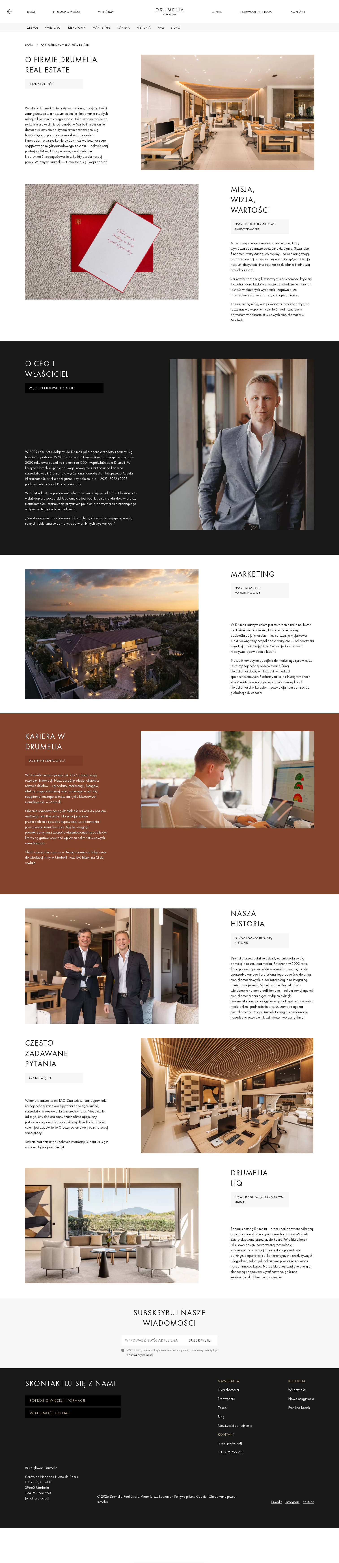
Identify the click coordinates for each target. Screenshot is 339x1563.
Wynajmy (106, 12)
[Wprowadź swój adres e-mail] (151, 1398)
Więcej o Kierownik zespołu (52, 402)
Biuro (176, 28)
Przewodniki (226, 1456)
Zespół (32, 28)
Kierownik (77, 28)
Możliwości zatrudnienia (235, 1482)
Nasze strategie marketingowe (248, 611)
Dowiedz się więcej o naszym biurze (259, 1249)
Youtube (308, 1559)
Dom (31, 12)
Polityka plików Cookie (190, 1553)
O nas (217, 12)
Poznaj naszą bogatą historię (253, 976)
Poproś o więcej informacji (57, 1457)
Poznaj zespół (41, 84)
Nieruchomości (66, 12)
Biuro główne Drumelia (41, 1525)
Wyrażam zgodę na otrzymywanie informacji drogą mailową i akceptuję (172, 1409)
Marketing (102, 28)
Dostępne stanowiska (47, 789)
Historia (144, 28)
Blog (221, 1474)
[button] (9, 11)
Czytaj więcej (40, 1121)
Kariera (123, 28)
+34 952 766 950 (231, 1509)
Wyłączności (297, 1447)
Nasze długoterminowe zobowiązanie (255, 233)
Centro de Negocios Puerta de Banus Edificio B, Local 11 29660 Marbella (51, 1539)
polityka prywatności (140, 1412)
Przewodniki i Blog (256, 12)
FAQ (161, 28)
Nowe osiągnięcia (301, 1456)
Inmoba (102, 1559)
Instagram (292, 1559)
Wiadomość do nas (50, 1470)
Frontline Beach (299, 1465)
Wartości (53, 28)
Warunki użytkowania (156, 1553)
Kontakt (298, 12)
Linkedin (276, 1559)
